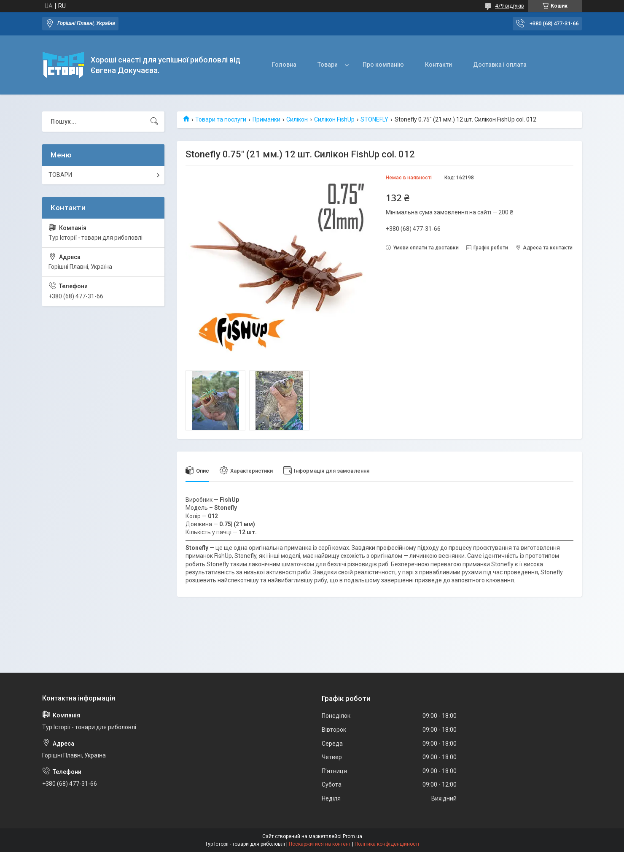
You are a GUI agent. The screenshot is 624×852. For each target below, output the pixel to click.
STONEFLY (374, 119)
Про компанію (383, 64)
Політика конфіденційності (387, 844)
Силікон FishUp (334, 119)
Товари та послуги (220, 119)
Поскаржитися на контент (320, 844)
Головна (284, 64)
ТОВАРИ (60, 174)
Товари (327, 64)
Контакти (438, 64)
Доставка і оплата (500, 64)
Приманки (266, 119)
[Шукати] (154, 121)
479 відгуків (509, 6)
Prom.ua (352, 836)
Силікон (297, 119)
